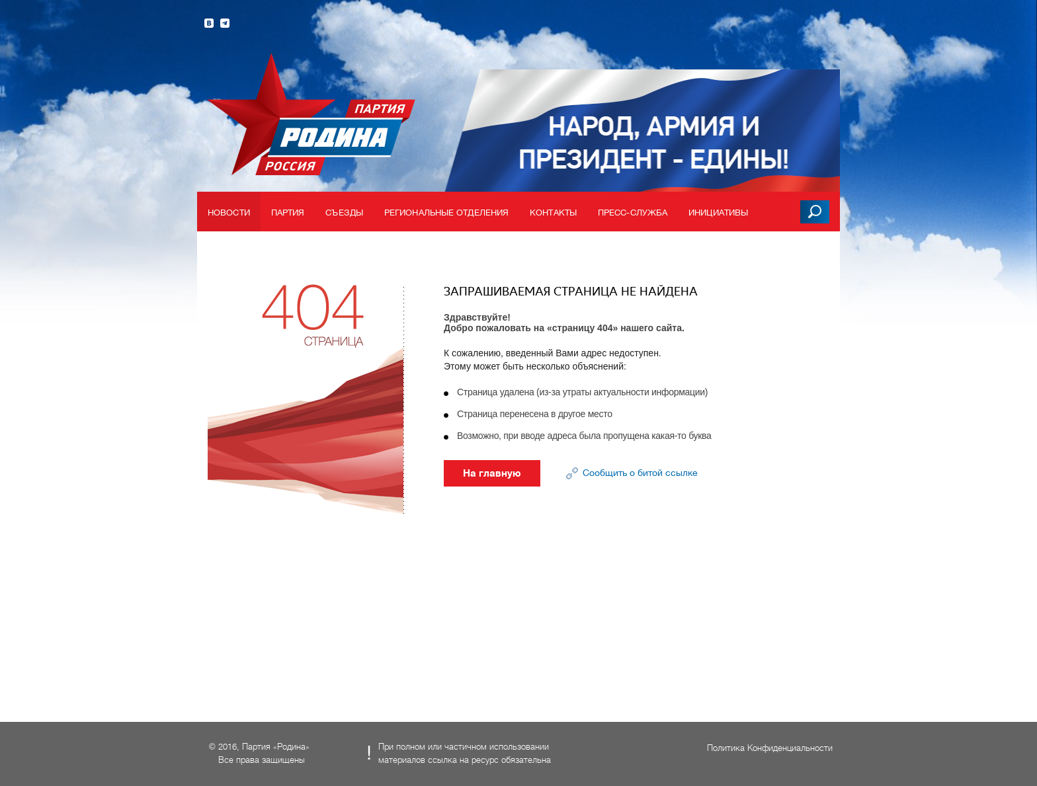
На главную (492, 473)
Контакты (553, 212)
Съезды (344, 212)
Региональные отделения (446, 212)
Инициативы (718, 212)
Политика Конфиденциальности (770, 748)
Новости (229, 212)
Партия (288, 212)
